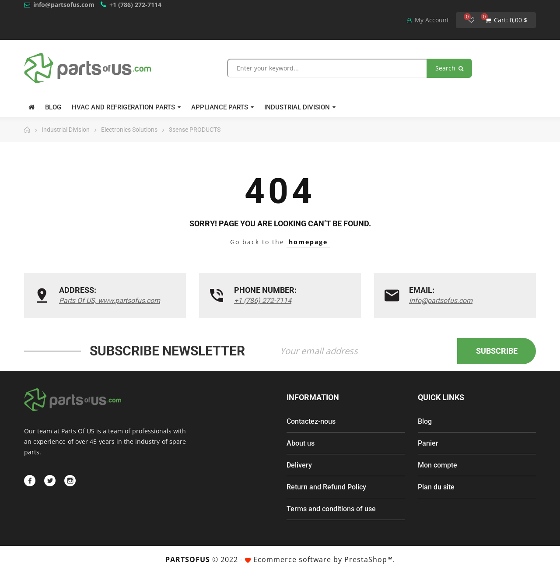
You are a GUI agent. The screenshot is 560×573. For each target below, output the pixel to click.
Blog (425, 421)
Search (449, 68)
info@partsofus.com (63, 4)
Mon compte (437, 465)
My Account (428, 20)
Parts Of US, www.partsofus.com (109, 300)
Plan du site (436, 487)
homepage (308, 242)
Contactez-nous (311, 421)
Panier (428, 443)
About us (301, 443)
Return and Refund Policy (326, 487)
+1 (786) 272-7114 (135, 4)
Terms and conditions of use (331, 509)
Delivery (299, 465)
